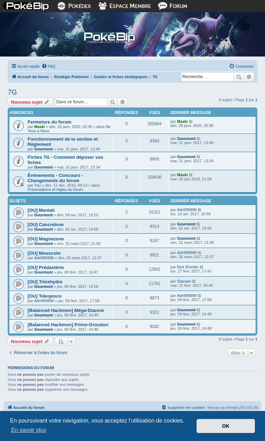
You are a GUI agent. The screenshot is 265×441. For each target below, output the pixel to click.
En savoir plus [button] (28, 430)
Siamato (184, 281)
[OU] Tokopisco (44, 296)
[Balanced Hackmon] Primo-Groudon (68, 324)
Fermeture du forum (49, 122)
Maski (39, 127)
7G (12, 92)
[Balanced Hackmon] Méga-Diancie (66, 310)
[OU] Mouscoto (44, 253)
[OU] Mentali (41, 210)
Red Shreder (188, 267)
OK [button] (226, 426)
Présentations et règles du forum (55, 189)
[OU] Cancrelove (46, 224)
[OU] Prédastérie (46, 267)
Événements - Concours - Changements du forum (55, 178)
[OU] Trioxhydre (45, 281)
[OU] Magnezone (46, 238)
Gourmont (43, 149)
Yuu (37, 185)
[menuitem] (49, 66)
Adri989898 (187, 210)
